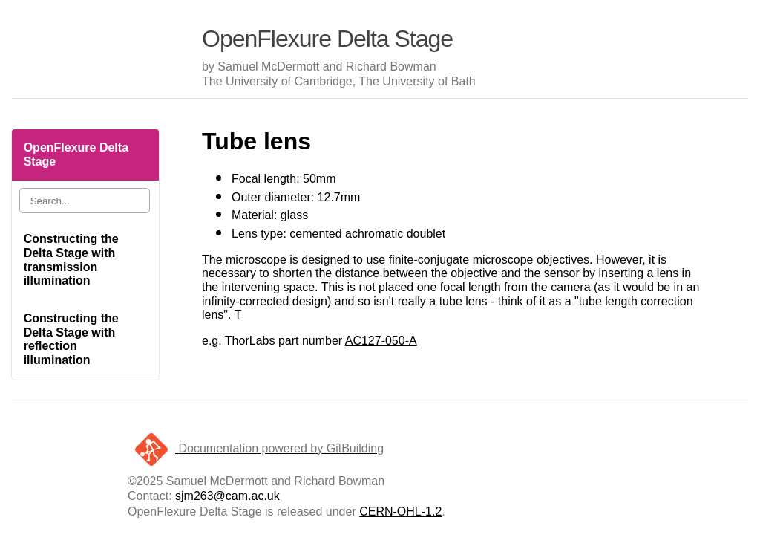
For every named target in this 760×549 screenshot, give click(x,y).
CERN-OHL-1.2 (400, 511)
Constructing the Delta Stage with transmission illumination (71, 260)
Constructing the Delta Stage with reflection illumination (71, 339)
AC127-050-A (381, 340)
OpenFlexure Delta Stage (76, 154)
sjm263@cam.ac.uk (227, 496)
